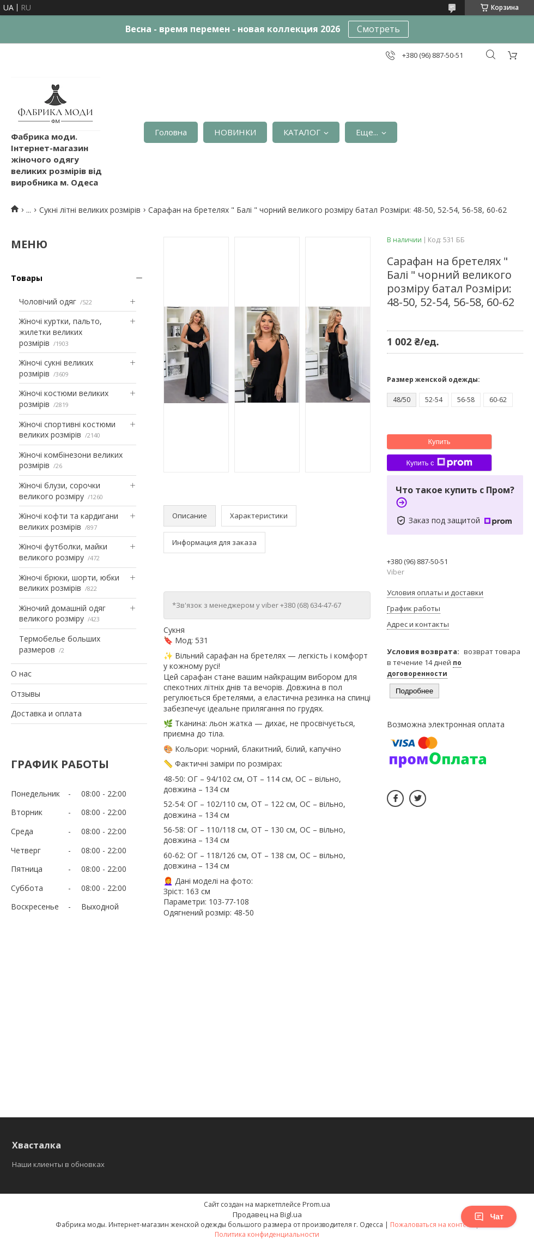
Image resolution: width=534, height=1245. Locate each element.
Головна (171, 132)
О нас (21, 673)
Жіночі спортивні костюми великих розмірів (67, 429)
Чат (488, 1217)
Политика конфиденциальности (267, 1234)
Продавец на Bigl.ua (267, 1214)
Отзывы (25, 694)
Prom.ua (316, 1204)
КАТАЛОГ (301, 132)
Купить (439, 442)
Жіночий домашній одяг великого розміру (62, 613)
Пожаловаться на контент (432, 1224)
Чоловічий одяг (47, 301)
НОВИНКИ (235, 132)
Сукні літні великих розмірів (90, 210)
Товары (27, 278)
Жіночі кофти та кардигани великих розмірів (68, 521)
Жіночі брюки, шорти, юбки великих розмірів (69, 583)
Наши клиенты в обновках (58, 1164)
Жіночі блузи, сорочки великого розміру (59, 490)
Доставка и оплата (46, 713)
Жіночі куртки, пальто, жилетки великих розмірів (60, 332)
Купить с (439, 463)
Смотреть (378, 29)
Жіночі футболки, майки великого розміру (63, 551)
